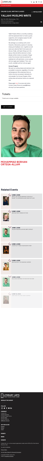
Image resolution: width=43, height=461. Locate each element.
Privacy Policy (4, 449)
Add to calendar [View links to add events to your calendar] (7, 106)
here (17, 83)
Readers (3, 426)
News (2, 436)
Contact (4, 411)
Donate (3, 440)
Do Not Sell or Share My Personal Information (11, 452)
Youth (2, 429)
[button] (39, 2)
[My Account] (34, 2)
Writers (2, 428)
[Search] (31, 2)
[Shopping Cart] (36, 2)
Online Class (6, 11)
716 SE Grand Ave (5, 414)
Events (3, 433)
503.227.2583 (4, 417)
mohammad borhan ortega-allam (10, 23)
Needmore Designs (9, 456)
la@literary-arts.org (5, 420)
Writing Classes (18, 11)
